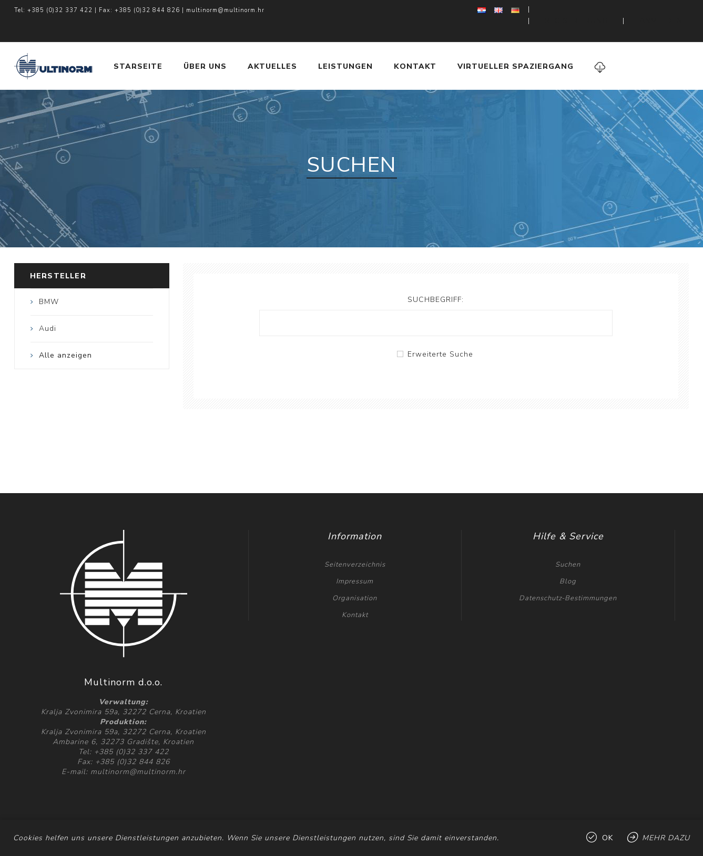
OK (607, 838)
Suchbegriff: (435, 279)
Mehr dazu (666, 838)
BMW (49, 281)
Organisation (354, 577)
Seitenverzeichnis (354, 543)
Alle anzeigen (65, 334)
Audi (47, 307)
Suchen (567, 543)
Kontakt (355, 594)
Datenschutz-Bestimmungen (568, 577)
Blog (567, 560)
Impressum (354, 560)
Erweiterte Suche (440, 333)
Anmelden (669, 10)
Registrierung (603, 10)
